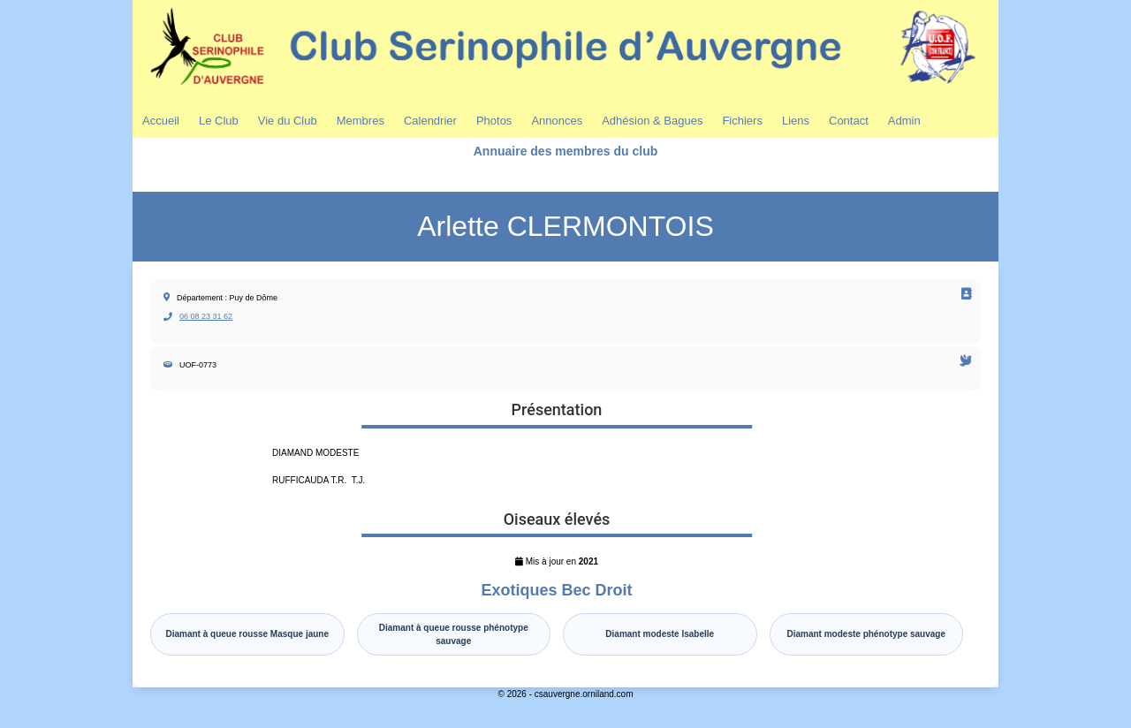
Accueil (160, 120)
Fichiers (742, 120)
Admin (904, 120)
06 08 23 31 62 (205, 316)
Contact (849, 120)
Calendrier (430, 120)
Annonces (556, 120)
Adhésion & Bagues (652, 120)
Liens (795, 120)
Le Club (219, 120)
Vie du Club (287, 120)
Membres (360, 120)
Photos (494, 120)
